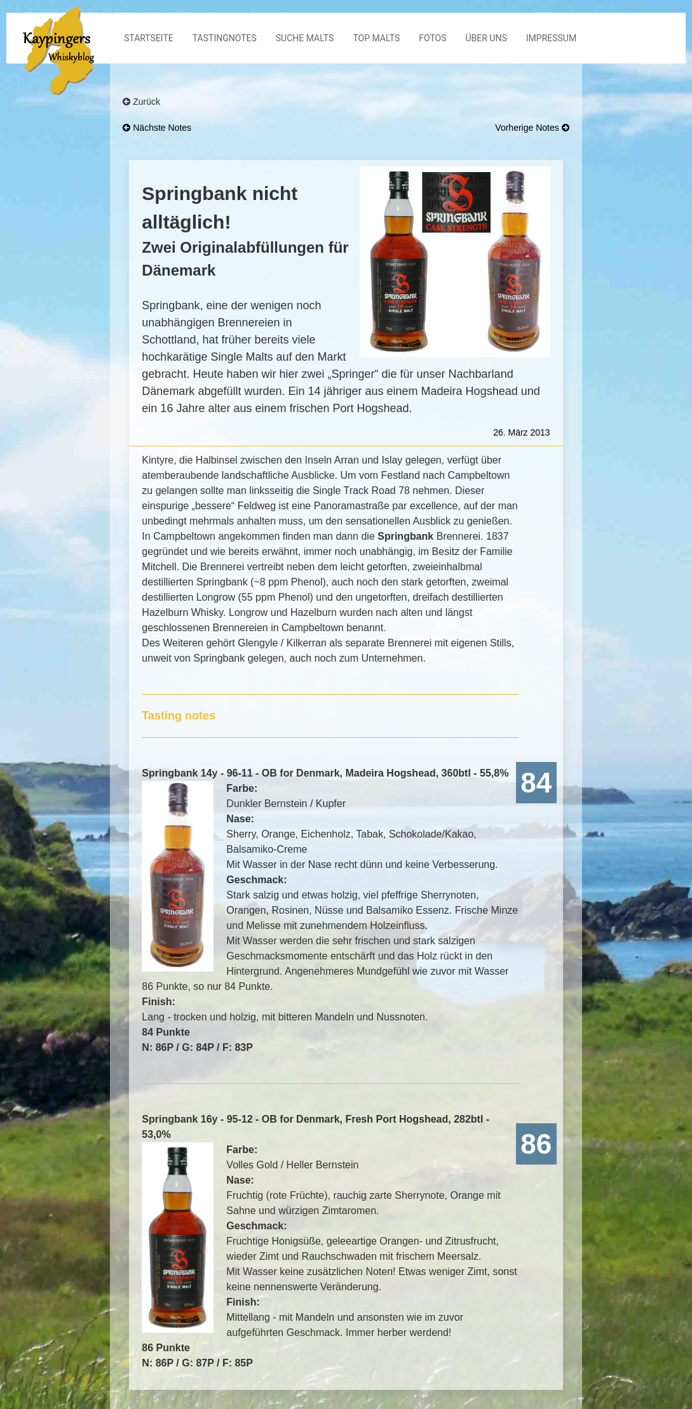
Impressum (551, 38)
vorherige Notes (532, 128)
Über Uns (486, 38)
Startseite (148, 38)
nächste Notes (157, 128)
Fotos (432, 38)
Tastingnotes (225, 38)
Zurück (141, 102)
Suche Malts (305, 38)
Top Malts (376, 38)
